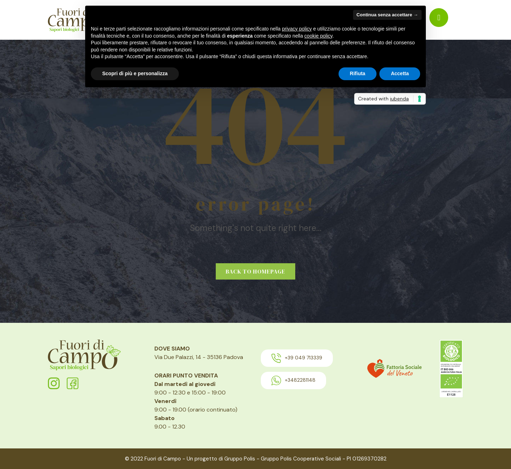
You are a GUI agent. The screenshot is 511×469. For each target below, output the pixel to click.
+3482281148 (293, 380)
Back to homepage (255, 271)
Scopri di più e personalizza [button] (134, 73)
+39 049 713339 (296, 358)
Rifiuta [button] (358, 73)
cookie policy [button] (318, 36)
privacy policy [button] (297, 29)
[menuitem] (438, 17)
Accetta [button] (400, 73)
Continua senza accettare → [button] (387, 14)
